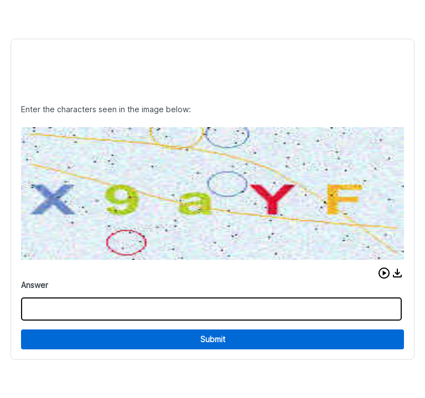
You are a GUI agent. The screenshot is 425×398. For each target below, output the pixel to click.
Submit (212, 339)
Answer (34, 285)
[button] (384, 273)
